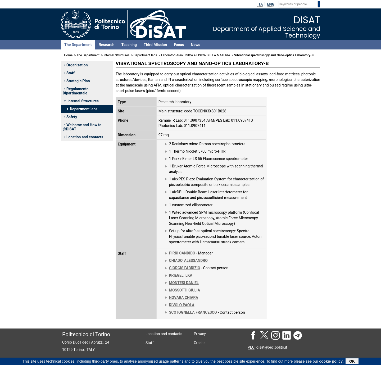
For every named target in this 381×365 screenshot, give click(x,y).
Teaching (129, 45)
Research (107, 45)
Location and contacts (83, 137)
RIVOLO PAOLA (181, 305)
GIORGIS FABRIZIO (184, 268)
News (195, 45)
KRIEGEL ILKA (180, 275)
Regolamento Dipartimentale (76, 91)
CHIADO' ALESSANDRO (188, 260)
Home (68, 55)
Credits (200, 343)
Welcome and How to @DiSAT (82, 127)
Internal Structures (116, 55)
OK (352, 361)
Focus (179, 45)
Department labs (145, 55)
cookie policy (331, 361)
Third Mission (155, 45)
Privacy (200, 334)
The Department (78, 45)
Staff (69, 73)
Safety (70, 117)
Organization (76, 65)
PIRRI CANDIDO (182, 253)
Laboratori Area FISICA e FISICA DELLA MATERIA (195, 55)
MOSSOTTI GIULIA (184, 290)
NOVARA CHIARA (183, 297)
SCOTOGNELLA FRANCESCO (193, 312)
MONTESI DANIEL (184, 283)
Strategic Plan (77, 81)
